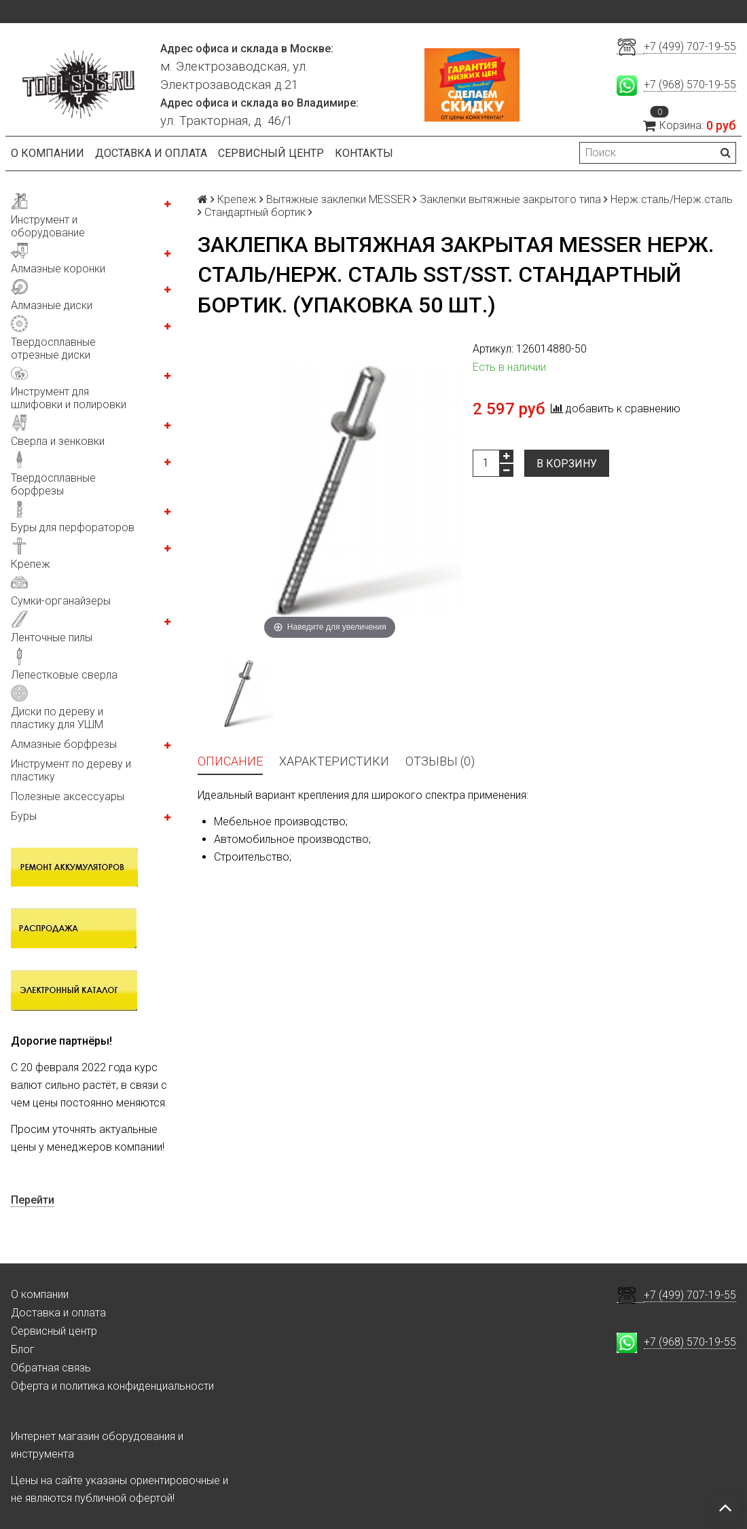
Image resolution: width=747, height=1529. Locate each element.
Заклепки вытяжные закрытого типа (510, 199)
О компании (47, 153)
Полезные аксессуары (67, 796)
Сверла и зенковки (58, 441)
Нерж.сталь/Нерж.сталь (672, 199)
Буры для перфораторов (72, 527)
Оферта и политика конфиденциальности (112, 1386)
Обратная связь (51, 1367)
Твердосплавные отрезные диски (53, 348)
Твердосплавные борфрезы (53, 484)
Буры (24, 816)
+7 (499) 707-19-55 (690, 46)
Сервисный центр (271, 153)
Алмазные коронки (58, 268)
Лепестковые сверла (64, 674)
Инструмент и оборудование (48, 226)
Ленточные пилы (51, 637)
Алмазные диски (51, 305)
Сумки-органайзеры (61, 600)
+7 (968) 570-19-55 (690, 84)
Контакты (364, 153)
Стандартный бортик (255, 212)
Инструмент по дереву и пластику (71, 770)
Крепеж (30, 564)
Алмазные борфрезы (64, 744)
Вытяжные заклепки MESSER (338, 199)
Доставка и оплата (151, 153)
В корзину (566, 463)
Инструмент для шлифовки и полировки (68, 398)
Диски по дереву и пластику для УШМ (57, 718)
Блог (23, 1349)
